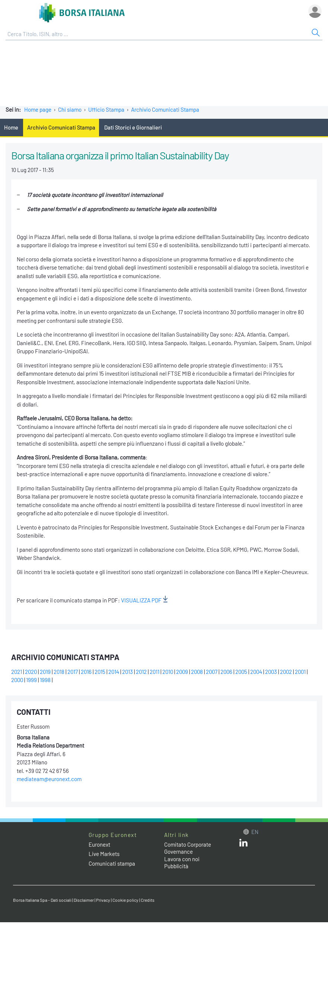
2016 (86, 671)
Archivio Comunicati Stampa (165, 109)
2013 (127, 671)
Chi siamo (70, 109)
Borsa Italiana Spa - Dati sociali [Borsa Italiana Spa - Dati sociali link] (42, 899)
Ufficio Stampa (106, 109)
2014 (113, 671)
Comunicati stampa (112, 863)
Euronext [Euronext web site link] (99, 844)
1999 (31, 679)
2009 (182, 671)
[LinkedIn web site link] (243, 844)
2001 (300, 671)
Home (11, 127)
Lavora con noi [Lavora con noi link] (182, 859)
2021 (16, 671)
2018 (59, 671)
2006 (226, 671)
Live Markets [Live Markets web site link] (104, 853)
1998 (45, 679)
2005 (241, 671)
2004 (256, 671)
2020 (31, 671)
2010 (167, 671)
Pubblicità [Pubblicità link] (176, 866)
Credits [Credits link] (148, 899)
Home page (37, 109)
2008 (197, 671)
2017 (72, 671)
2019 (45, 671)
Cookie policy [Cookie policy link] (125, 899)
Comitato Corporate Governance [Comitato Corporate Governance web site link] (187, 848)
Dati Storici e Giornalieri (133, 127)
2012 (141, 671)
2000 (17, 679)
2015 (100, 671)
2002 (286, 671)
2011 (154, 671)
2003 (271, 671)
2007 (211, 671)
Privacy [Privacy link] (103, 899)
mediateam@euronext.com (49, 779)
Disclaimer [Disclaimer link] (84, 899)
